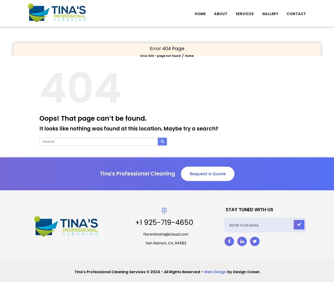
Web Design (215, 272)
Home (200, 13)
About (221, 13)
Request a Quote (208, 174)
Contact (296, 13)
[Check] (299, 224)
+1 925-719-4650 (164, 222)
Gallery (270, 13)
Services (245, 13)
